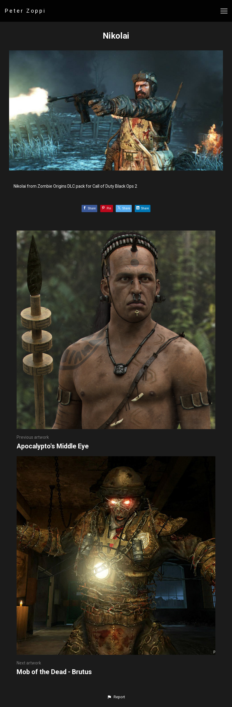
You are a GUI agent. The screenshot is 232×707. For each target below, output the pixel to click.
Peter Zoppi (25, 11)
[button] (116, 697)
